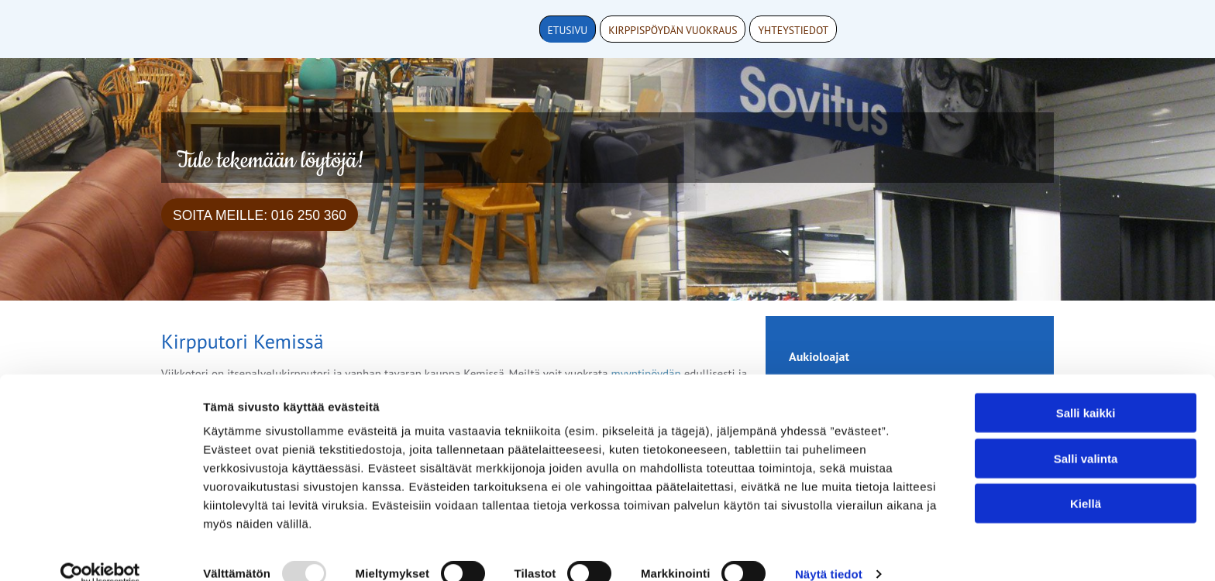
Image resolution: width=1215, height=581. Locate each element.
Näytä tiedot (828, 550)
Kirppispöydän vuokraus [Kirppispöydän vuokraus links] (672, 30)
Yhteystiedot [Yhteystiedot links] (793, 30)
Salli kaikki (1086, 389)
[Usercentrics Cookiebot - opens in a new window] (100, 550)
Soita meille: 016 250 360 (259, 215)
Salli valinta (1086, 435)
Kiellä (1085, 479)
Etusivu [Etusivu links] (568, 30)
